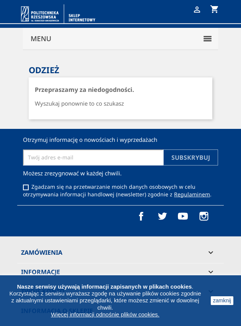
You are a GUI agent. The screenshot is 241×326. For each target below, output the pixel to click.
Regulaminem (192, 194)
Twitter (162, 216)
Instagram (204, 216)
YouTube (183, 216)
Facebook (141, 216)
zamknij (222, 300)
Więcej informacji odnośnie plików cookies (104, 314)
